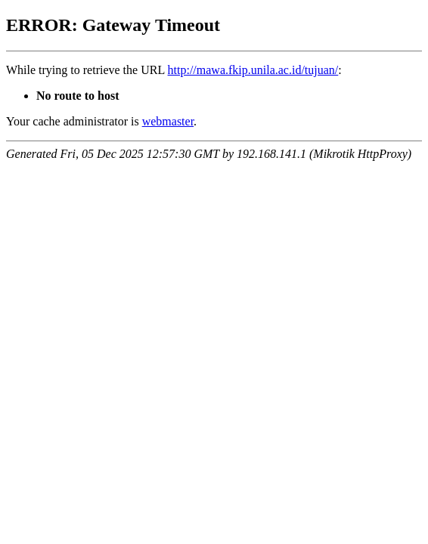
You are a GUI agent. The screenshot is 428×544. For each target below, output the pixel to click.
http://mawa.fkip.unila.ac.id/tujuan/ (253, 69)
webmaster (168, 121)
